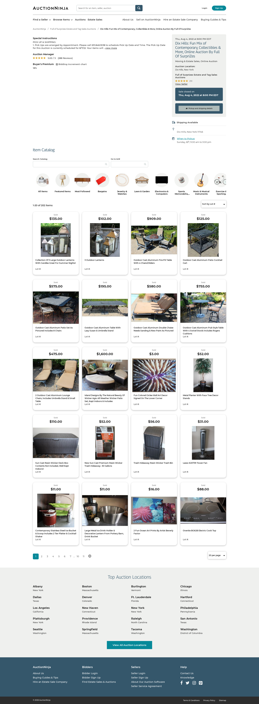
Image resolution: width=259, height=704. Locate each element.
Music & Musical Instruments (201, 192)
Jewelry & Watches (122, 192)
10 (78, 556)
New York (138, 607)
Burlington (138, 586)
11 (83, 556)
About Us (127, 19)
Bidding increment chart (71, 64)
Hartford (186, 597)
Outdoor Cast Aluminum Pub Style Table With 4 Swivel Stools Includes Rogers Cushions (203, 330)
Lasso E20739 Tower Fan (195, 463)
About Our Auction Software (148, 681)
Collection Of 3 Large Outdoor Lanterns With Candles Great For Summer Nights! (55, 261)
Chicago (186, 586)
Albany (38, 586)
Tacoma (136, 629)
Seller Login (138, 673)
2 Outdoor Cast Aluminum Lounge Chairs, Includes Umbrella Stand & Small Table (55, 398)
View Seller (181, 84)
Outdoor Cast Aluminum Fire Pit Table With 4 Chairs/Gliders (153, 261)
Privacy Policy (209, 700)
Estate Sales (95, 19)
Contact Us (186, 673)
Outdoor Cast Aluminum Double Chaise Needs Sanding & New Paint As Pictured (153, 329)
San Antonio (188, 618)
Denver (87, 597)
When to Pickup (186, 138)
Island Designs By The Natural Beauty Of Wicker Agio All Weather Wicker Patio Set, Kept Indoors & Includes (105, 398)
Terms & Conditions (191, 700)
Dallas (37, 597)
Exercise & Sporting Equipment (221, 194)
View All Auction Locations (129, 645)
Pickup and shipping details (199, 108)
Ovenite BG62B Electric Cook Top (199, 530)
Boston (87, 586)
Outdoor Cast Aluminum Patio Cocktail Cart (202, 261)
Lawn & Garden (142, 191)
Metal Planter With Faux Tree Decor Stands (200, 397)
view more (111, 48)
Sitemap (222, 700)
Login (204, 8)
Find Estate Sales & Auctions (99, 681)
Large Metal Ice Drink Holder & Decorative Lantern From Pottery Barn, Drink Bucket (104, 533)
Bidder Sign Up (91, 677)
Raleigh (136, 618)
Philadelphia (189, 607)
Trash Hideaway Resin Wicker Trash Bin (153, 463)
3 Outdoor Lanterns (94, 260)
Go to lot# (115, 159)
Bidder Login (90, 673)
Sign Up (219, 8)
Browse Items (63, 19)
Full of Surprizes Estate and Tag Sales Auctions (73, 29)
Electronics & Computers (161, 192)
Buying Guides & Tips (213, 19)
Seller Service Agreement (146, 686)
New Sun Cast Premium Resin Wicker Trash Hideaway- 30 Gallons (103, 464)
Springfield (89, 629)
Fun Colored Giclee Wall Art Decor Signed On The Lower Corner (150, 397)
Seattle (38, 629)
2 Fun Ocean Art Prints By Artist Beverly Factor (153, 532)
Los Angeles (41, 607)
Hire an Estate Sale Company (180, 19)
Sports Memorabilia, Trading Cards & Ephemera (182, 195)
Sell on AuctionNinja (148, 19)
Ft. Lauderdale (141, 597)
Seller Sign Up (139, 677)
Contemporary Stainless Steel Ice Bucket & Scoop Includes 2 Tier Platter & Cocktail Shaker (55, 533)
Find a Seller (42, 19)
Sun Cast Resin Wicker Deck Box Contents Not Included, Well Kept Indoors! (52, 466)
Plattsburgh (41, 618)
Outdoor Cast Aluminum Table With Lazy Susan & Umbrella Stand (103, 329)
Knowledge (187, 677)
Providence (90, 618)
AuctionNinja (39, 29)
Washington (188, 629)
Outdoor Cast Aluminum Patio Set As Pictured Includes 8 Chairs (54, 329)
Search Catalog (40, 159)
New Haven (90, 607)
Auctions (80, 19)
